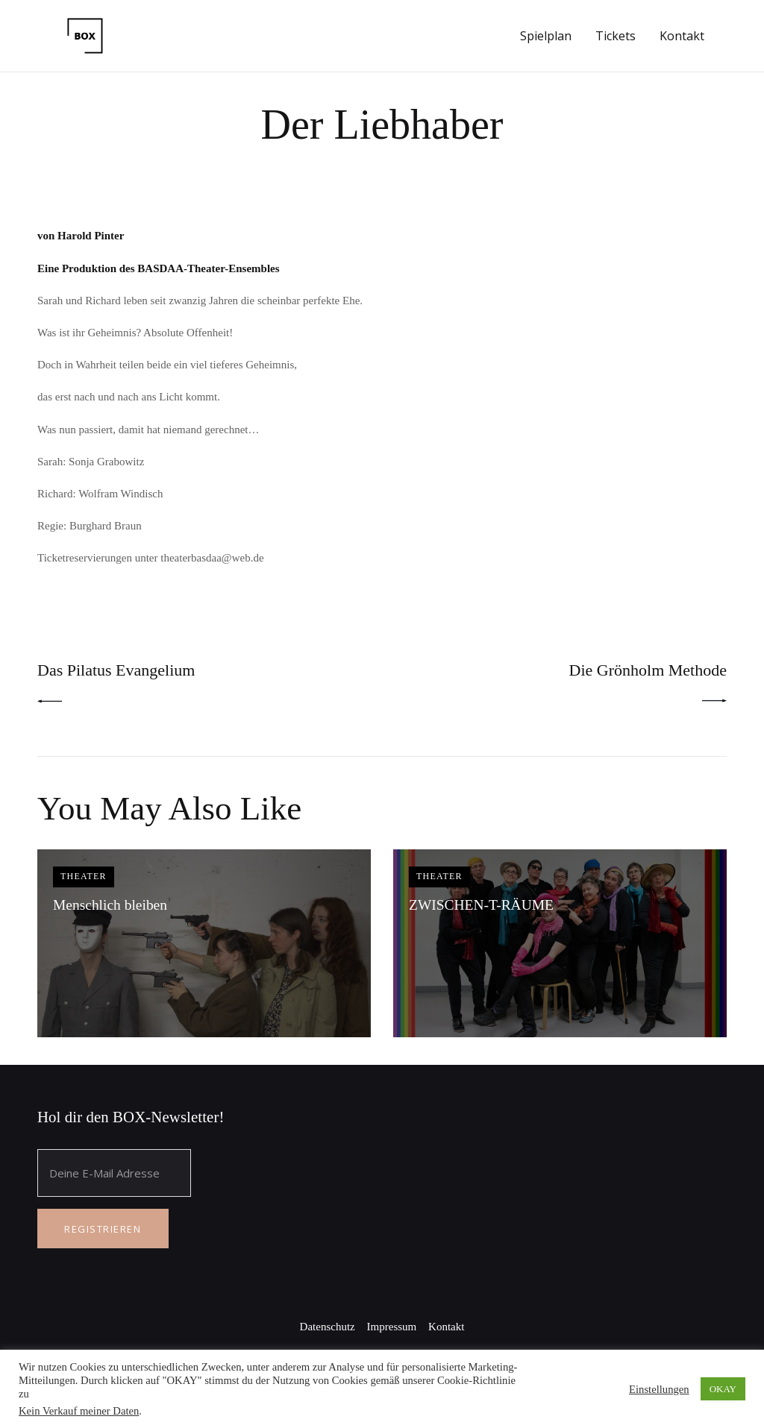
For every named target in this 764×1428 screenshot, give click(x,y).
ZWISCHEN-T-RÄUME (482, 905)
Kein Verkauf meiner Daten (79, 1411)
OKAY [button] (723, 1388)
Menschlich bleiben (111, 905)
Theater (85, 877)
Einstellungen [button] (659, 1389)
